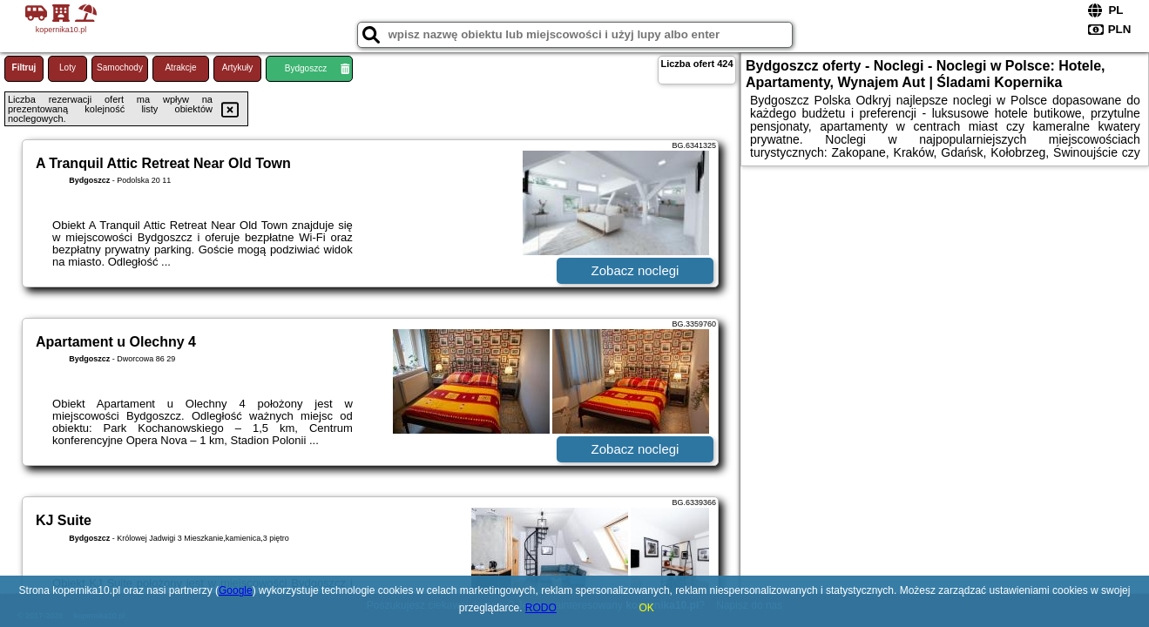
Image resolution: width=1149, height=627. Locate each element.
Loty (67, 67)
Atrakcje (180, 67)
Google (236, 590)
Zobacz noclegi (635, 270)
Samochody (120, 67)
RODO (541, 608)
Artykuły (237, 67)
